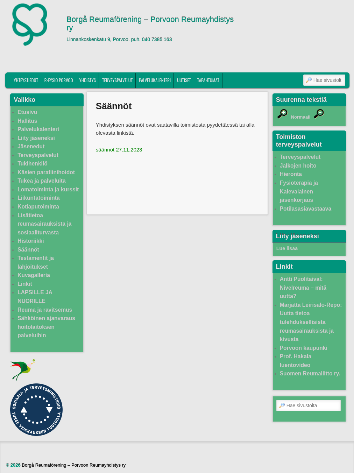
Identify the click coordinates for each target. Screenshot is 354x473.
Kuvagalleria (33, 275)
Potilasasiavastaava (305, 209)
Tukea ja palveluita (41, 181)
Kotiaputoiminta (38, 207)
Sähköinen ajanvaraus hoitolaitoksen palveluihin (46, 326)
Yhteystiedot (26, 80)
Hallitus (27, 121)
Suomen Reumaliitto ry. (310, 373)
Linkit (24, 284)
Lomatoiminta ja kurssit (48, 189)
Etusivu (27, 112)
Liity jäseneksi (36, 138)
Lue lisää (287, 248)
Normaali (301, 117)
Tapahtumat (208, 80)
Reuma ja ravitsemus (44, 310)
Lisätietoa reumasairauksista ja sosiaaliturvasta (44, 223)
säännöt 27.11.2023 (119, 150)
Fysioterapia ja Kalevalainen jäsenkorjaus (299, 191)
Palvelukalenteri (155, 80)
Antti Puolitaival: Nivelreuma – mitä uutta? (303, 287)
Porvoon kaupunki (303, 348)
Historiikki (30, 241)
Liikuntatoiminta (38, 198)
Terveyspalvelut (117, 80)
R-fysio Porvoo (58, 80)
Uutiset (184, 80)
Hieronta (291, 174)
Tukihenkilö (32, 164)
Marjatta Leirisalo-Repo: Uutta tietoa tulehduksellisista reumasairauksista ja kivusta (311, 322)
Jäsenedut (30, 146)
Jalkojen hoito (298, 166)
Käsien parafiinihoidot (46, 172)
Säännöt (28, 250)
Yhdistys (87, 80)
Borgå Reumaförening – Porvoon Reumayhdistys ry (150, 24)
